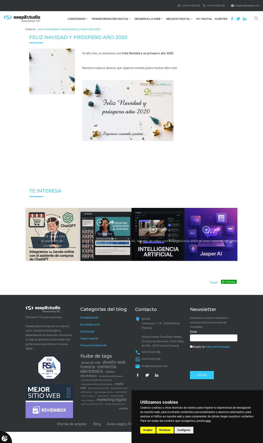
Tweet (213, 282)
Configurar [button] (183, 430)
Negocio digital (178, 18)
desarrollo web (90, 362)
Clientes (220, 18)
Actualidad (52, 29)
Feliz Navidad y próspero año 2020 (80, 29)
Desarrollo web (147, 18)
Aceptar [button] (148, 430)
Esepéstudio (87, 331)
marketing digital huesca (115, 404)
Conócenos (76, 18)
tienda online (103, 396)
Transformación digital (110, 18)
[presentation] (217, 359)
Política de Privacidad (217, 346)
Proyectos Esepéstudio (93, 345)
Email (193, 331)
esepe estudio (117, 396)
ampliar (123, 408)
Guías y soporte (89, 338)
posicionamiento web (98, 388)
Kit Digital (204, 18)
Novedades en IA (90, 324)
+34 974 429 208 (191, 5)
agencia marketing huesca (92, 404)
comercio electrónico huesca (96, 380)
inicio (40, 29)
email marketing (88, 400)
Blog (97, 424)
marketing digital (112, 399)
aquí (208, 421)
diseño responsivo (88, 396)
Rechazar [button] (165, 430)
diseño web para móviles (103, 392)
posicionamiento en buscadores (97, 384)
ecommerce (121, 392)
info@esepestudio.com (247, 5)
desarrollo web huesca (111, 376)
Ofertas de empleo (72, 424)
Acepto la (210, 346)
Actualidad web (89, 317)
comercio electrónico (98, 369)
